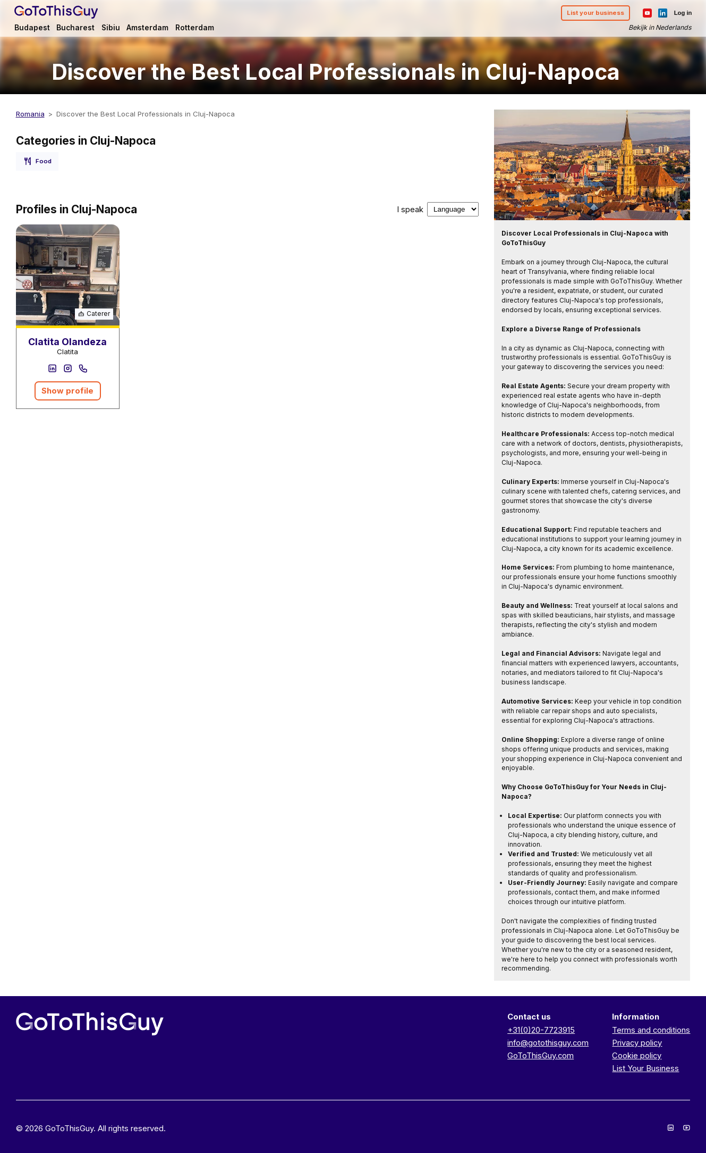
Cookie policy (636, 1055)
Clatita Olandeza (67, 341)
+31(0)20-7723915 (541, 1030)
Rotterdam (196, 27)
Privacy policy (637, 1043)
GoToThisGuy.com (540, 1055)
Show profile (67, 391)
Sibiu (112, 27)
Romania (30, 114)
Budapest (34, 27)
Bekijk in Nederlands (658, 28)
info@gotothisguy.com (548, 1043)
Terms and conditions (651, 1030)
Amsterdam (149, 27)
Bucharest (77, 27)
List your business (594, 13)
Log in (682, 13)
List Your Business (645, 1068)
